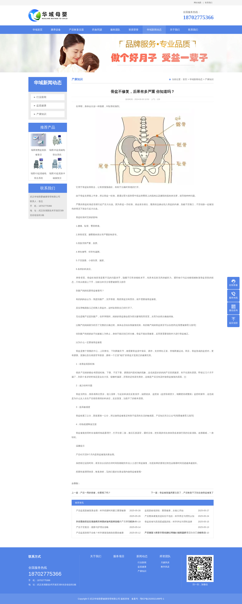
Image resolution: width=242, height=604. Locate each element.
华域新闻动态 (154, 29)
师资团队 (165, 556)
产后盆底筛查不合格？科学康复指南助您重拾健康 (100, 532)
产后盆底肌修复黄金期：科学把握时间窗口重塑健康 (101, 510)
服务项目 (118, 556)
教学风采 (165, 567)
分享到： (76, 483)
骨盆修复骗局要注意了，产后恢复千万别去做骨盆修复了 (187, 492)
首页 (185, 79)
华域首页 (37, 29)
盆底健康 (41, 105)
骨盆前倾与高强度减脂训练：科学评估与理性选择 (168, 521)
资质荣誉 (133, 29)
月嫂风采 (165, 562)
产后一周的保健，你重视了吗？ (95, 492)
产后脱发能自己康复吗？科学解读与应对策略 (97, 521)
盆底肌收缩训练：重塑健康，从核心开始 (164, 510)
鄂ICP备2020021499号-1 (152, 599)
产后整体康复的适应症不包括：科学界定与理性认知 (169, 516)
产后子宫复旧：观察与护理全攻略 (92, 527)
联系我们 (208, 3)
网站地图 (197, 3)
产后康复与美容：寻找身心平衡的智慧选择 (165, 532)
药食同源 (97, 29)
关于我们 (175, 29)
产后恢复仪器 (76, 29)
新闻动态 (142, 556)
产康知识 (41, 114)
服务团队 (115, 29)
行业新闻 (41, 97)
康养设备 (56, 29)
